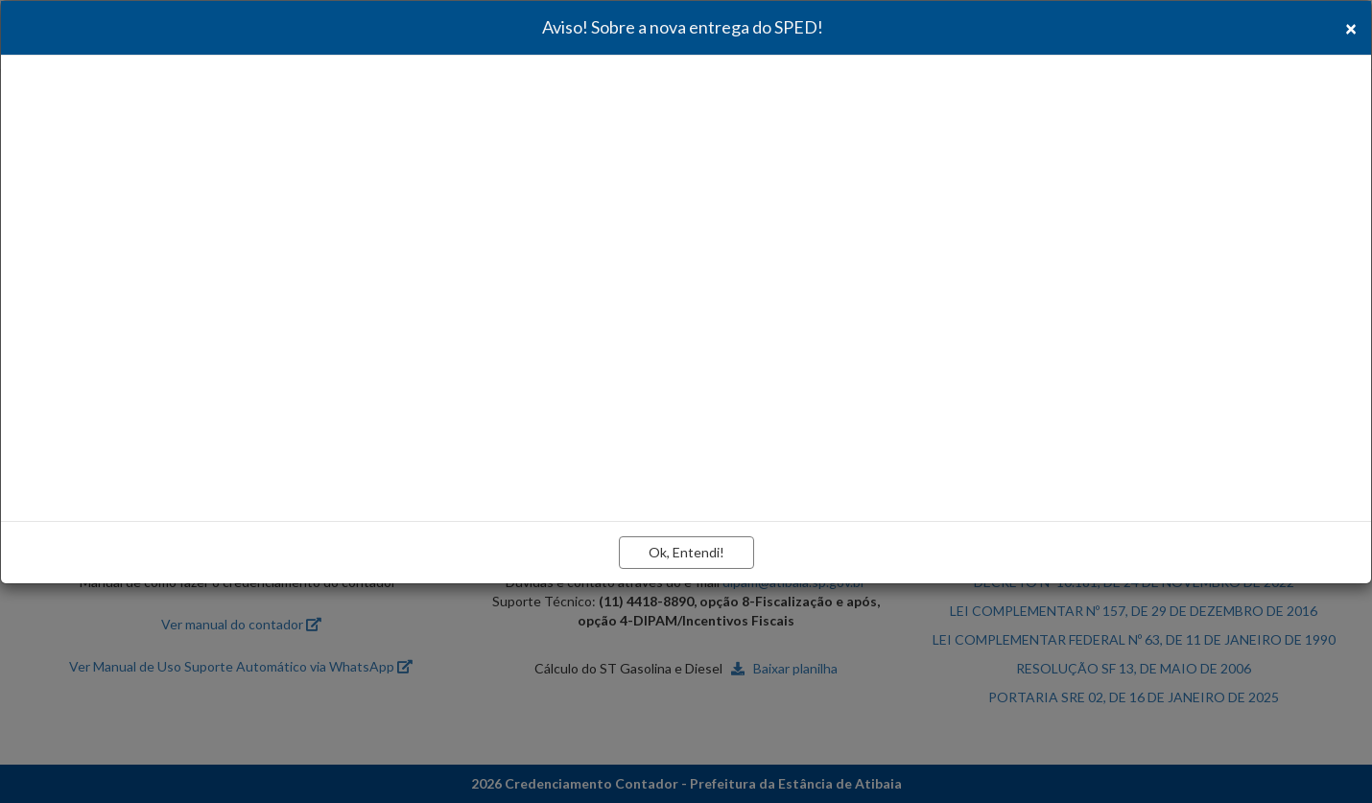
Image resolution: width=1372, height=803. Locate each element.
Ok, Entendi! (686, 552)
